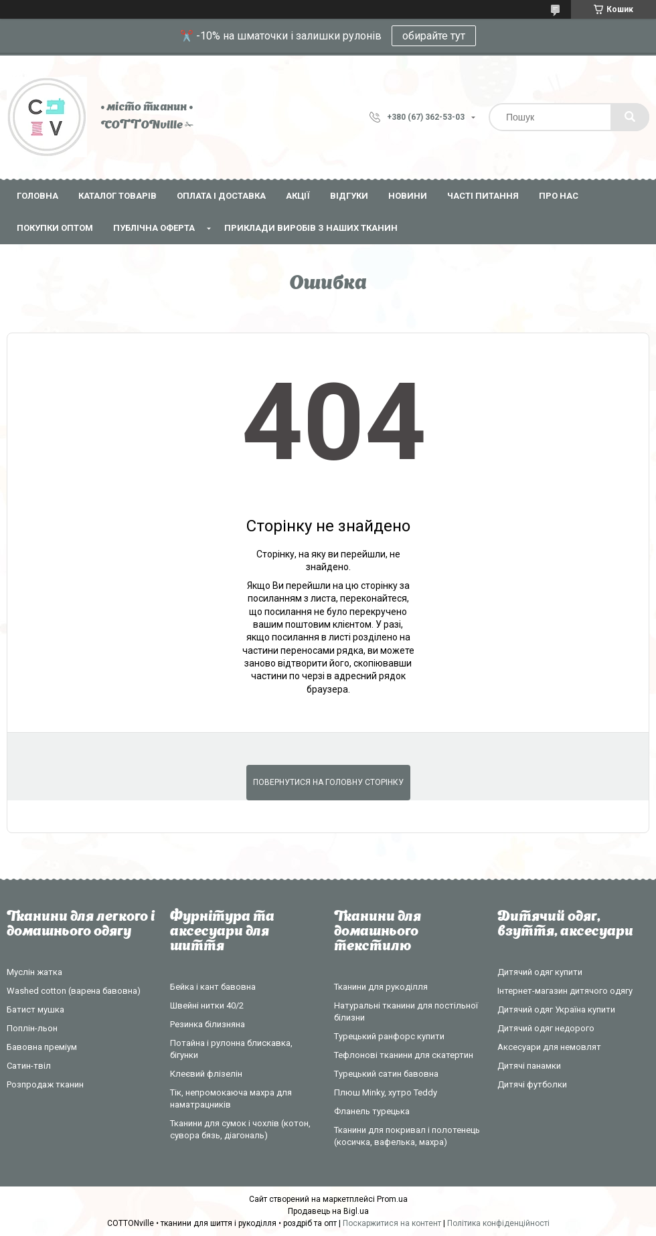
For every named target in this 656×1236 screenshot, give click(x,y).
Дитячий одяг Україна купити (556, 1009)
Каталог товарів (117, 196)
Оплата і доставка (221, 196)
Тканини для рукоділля (381, 987)
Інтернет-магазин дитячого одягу (565, 991)
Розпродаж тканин (45, 1084)
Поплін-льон (32, 1028)
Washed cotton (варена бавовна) (74, 991)
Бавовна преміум (42, 1047)
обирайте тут (433, 35)
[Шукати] (629, 117)
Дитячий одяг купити (539, 972)
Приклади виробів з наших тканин (311, 228)
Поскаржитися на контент (392, 1223)
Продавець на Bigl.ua (328, 1211)
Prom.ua (392, 1199)
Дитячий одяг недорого (545, 1028)
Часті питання (483, 196)
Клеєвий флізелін (206, 1074)
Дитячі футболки (532, 1084)
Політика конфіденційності (498, 1223)
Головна (37, 196)
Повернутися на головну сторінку (328, 782)
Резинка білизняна (207, 1024)
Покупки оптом (55, 228)
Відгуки (349, 196)
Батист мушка (35, 1009)
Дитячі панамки (529, 1066)
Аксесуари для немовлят (549, 1047)
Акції (298, 196)
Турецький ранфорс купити (389, 1036)
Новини (407, 196)
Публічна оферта (154, 228)
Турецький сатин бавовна (386, 1074)
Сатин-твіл (29, 1066)
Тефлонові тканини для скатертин (403, 1055)
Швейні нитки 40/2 (207, 1005)
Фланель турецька (372, 1111)
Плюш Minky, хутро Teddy (385, 1092)
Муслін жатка (34, 972)
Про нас (558, 196)
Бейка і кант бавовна (213, 987)
